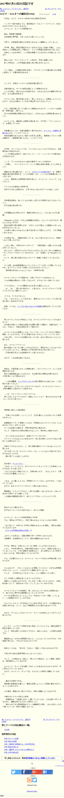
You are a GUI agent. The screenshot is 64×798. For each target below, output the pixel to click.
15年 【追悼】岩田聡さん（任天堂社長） (20, 744)
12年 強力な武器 (10, 741)
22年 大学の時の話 (11, 752)
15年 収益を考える (11, 747)
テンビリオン (18, 464)
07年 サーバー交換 (11, 739)
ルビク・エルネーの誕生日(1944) (17, 14)
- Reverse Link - (32, 791)
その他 (54, 14)
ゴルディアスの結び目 (40, 172)
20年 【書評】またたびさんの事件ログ (19, 750)
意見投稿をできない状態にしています (40, 758)
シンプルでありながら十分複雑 (29, 306)
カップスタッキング (26, 381)
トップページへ (59, 765)
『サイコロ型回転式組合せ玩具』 (17, 530)
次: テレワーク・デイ (53, 9)
